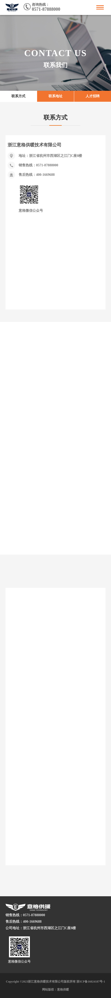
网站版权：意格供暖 (55, 989)
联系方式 (18, 97)
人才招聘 (93, 97)
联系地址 (55, 97)
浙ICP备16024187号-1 (90, 981)
